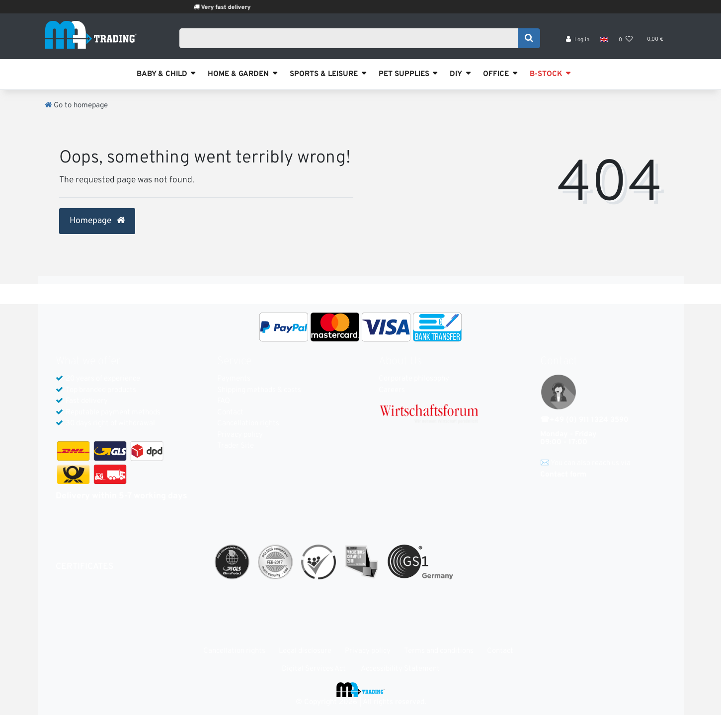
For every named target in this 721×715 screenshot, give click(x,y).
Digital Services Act (314, 669)
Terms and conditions (439, 651)
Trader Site (235, 446)
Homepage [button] (97, 221)
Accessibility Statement (400, 669)
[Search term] (352, 38)
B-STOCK (546, 74)
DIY (456, 74)
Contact (230, 412)
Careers (392, 390)
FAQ (223, 401)
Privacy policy (240, 435)
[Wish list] (625, 40)
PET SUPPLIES (404, 74)
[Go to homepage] (76, 105)
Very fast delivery (236, 7)
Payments (233, 379)
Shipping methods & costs (259, 390)
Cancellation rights (248, 423)
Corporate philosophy (414, 379)
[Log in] (578, 40)
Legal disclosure (305, 651)
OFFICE (496, 74)
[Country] (604, 39)
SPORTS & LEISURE (324, 74)
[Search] (529, 38)
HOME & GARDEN (238, 74)
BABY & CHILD (162, 74)
